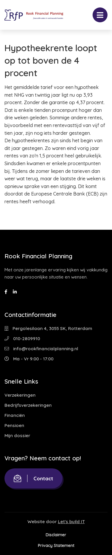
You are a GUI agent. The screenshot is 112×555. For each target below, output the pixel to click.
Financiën (14, 415)
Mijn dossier (17, 435)
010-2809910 (22, 338)
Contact (33, 478)
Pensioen (14, 425)
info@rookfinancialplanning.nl (41, 348)
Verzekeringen (20, 395)
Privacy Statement (56, 545)
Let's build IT (71, 521)
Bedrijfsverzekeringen (28, 405)
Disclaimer (56, 534)
